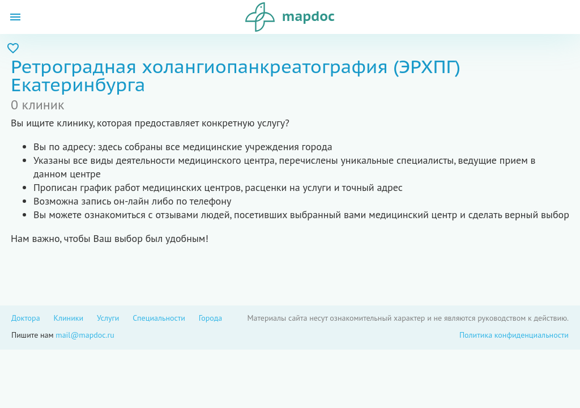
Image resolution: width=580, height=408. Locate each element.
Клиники (68, 318)
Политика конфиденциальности (514, 335)
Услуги (108, 318)
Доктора (25, 318)
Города (211, 318)
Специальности (159, 318)
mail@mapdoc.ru (85, 335)
